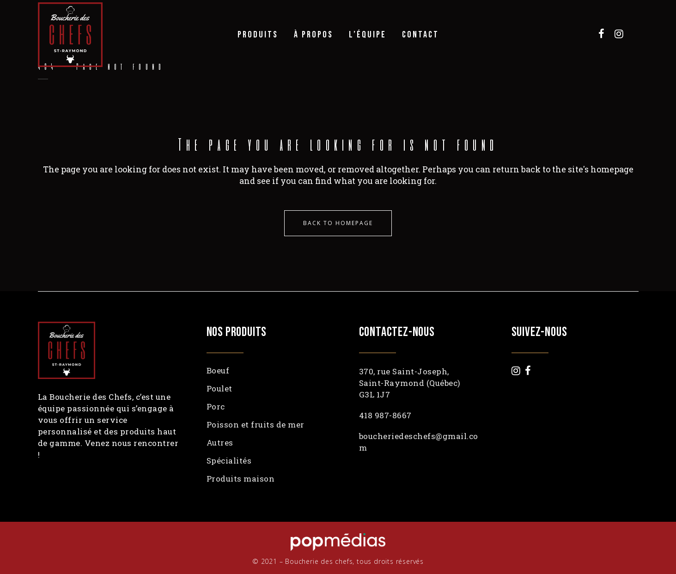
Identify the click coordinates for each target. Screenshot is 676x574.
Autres (220, 443)
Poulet (219, 389)
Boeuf (218, 371)
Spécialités (229, 461)
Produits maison (241, 479)
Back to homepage (338, 223)
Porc (216, 407)
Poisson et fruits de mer (256, 425)
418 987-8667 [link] (385, 415)
